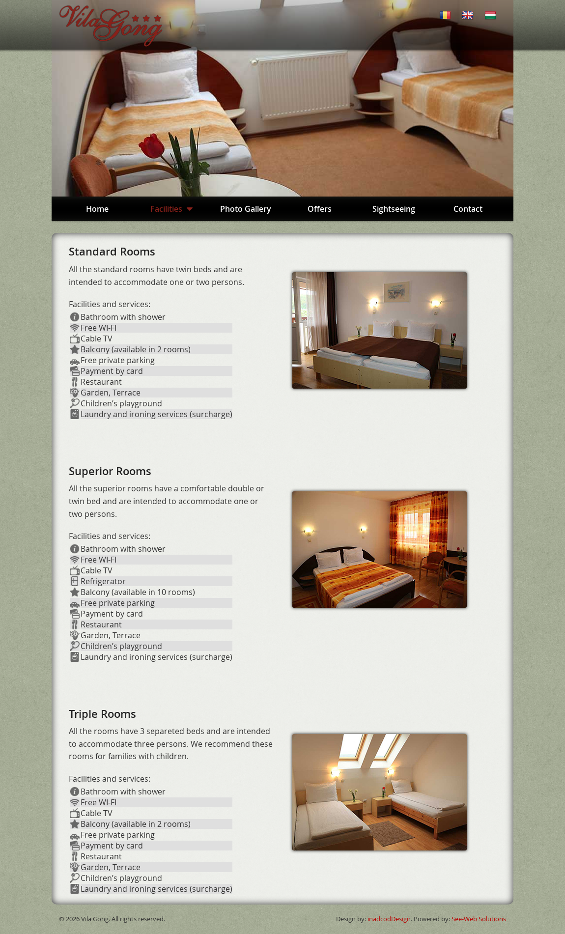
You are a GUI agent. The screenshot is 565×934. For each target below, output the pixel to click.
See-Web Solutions (479, 919)
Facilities (171, 208)
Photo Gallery (245, 208)
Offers (320, 208)
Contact (467, 208)
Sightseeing (393, 208)
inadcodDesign (389, 919)
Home (97, 208)
